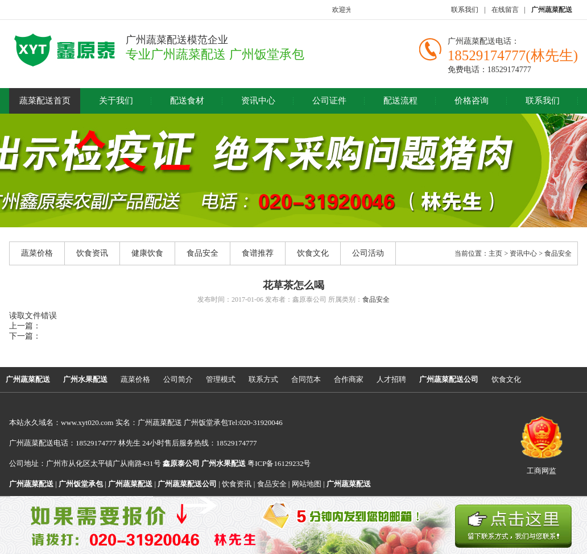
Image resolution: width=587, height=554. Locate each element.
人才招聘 (391, 379)
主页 (495, 253)
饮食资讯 (92, 253)
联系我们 (464, 10)
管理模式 (220, 379)
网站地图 (306, 484)
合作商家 (348, 379)
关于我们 (116, 100)
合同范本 (306, 379)
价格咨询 (471, 100)
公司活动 (368, 253)
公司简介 (178, 379)
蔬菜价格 (37, 253)
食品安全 (202, 253)
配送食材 (187, 100)
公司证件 (329, 100)
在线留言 (505, 10)
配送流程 (400, 100)
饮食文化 (313, 253)
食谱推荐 (258, 253)
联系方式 (263, 379)
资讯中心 (258, 100)
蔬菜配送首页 (45, 100)
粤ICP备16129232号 (256, 463)
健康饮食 (147, 253)
